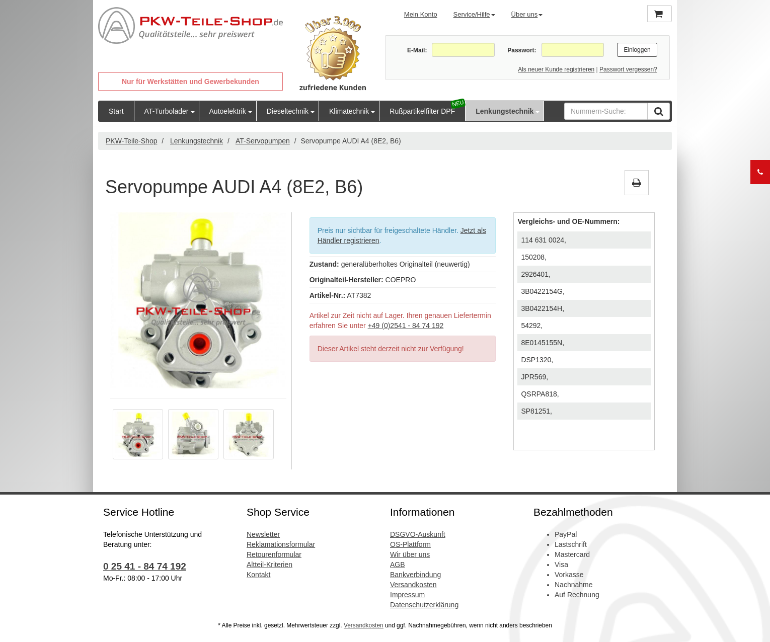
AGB (397, 564)
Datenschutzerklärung (424, 605)
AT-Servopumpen (263, 141)
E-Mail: (417, 50)
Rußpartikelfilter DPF (422, 111)
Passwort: (521, 50)
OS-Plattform (410, 544)
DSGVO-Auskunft (417, 534)
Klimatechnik (349, 111)
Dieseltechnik (288, 111)
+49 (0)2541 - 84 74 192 (406, 326)
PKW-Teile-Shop (131, 141)
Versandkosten (413, 585)
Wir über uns (410, 554)
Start (116, 111)
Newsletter (263, 534)
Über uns (527, 14)
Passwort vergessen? (628, 69)
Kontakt (258, 575)
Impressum (407, 595)
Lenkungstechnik (504, 111)
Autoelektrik (227, 111)
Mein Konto (420, 14)
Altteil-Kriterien (269, 564)
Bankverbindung (415, 575)
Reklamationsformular (281, 544)
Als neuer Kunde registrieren (556, 69)
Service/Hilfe (474, 14)
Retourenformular (274, 554)
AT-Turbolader (166, 111)
